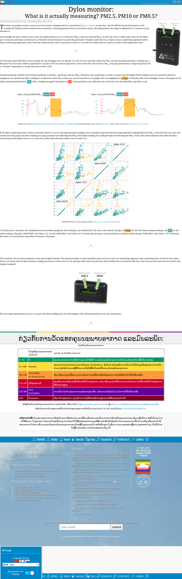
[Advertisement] (91, 426)
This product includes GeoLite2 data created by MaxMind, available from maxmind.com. (98, 497)
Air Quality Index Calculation (30, 522)
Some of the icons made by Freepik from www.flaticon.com (94, 528)
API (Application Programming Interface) (36, 529)
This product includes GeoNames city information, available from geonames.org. (100, 503)
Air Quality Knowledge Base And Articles (36, 503)
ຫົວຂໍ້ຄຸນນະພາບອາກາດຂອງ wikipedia (92, 396)
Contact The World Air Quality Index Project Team (36, 488)
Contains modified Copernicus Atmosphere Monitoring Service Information (96, 522)
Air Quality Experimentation (30, 506)
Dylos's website (88, 17)
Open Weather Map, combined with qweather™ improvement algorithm (98, 509)
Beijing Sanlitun (104, 116)
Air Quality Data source (27, 519)
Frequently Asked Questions (32, 514)
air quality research (26, 498)
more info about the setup (138, 116)
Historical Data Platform (27, 532)
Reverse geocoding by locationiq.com (94, 533)
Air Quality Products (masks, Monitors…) (36, 527)
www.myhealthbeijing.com (134, 400)
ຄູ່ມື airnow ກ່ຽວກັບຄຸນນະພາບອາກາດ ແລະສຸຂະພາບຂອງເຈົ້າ (134, 396)
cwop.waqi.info (80, 517)
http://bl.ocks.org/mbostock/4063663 (106, 214)
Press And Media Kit (25, 492)
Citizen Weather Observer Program (93, 514)
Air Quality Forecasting (27, 524)
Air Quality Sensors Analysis (30, 508)
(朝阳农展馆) (56, 116)
